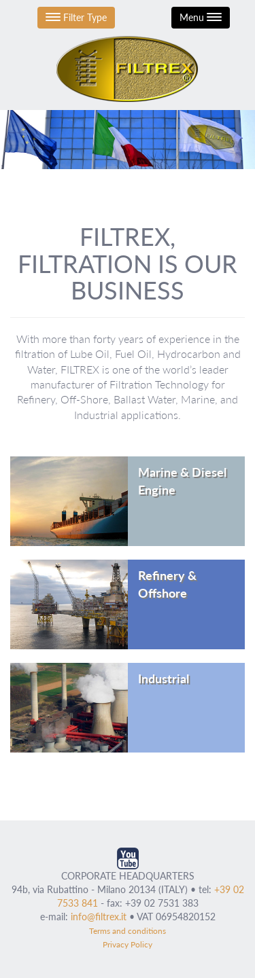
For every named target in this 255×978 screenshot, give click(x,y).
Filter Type (76, 17)
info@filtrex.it (98, 916)
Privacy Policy (127, 944)
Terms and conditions (127, 931)
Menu (201, 17)
